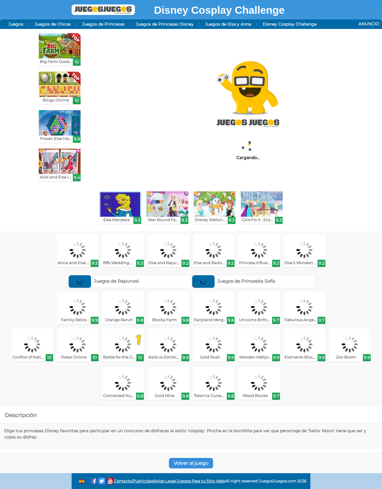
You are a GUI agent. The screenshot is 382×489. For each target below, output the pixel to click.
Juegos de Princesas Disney (165, 24)
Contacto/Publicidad (134, 481)
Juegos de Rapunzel (104, 281)
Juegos (15, 24)
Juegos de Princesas (103, 24)
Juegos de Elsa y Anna (228, 24)
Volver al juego (191, 463)
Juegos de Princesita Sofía (233, 281)
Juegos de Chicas (53, 24)
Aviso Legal (165, 481)
